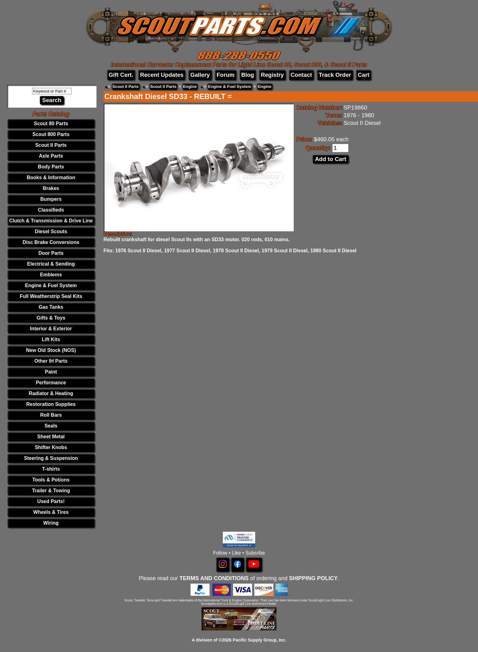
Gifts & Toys (51, 317)
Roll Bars (51, 415)
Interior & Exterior (51, 328)
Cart (363, 75)
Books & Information (51, 177)
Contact (301, 75)
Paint (51, 371)
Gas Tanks (51, 307)
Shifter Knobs (51, 447)
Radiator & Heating (51, 393)
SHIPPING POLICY (313, 578)
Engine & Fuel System (51, 285)
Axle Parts (51, 156)
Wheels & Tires (50, 512)
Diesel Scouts (51, 231)
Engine (190, 86)
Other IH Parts (51, 361)
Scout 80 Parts (51, 123)
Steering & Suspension (51, 458)
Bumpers (51, 199)
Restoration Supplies (51, 404)
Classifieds (51, 210)
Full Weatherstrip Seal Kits (51, 296)
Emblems (51, 274)
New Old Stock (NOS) (51, 350)
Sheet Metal (51, 436)
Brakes (51, 188)
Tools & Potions (51, 479)
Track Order (335, 75)
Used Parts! (51, 501)
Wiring (51, 523)
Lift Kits (51, 339)
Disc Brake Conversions (50, 242)
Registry (272, 75)
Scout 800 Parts (50, 134)
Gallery (200, 75)
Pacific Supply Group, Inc (259, 640)
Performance (51, 382)
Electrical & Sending (51, 263)
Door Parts (50, 253)
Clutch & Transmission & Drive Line (51, 220)
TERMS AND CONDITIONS (213, 578)
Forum (226, 75)
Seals (50, 425)
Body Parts (51, 166)
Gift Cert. (121, 75)
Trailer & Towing (51, 490)
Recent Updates (161, 75)
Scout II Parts (51, 145)
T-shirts (51, 469)
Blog (247, 75)
